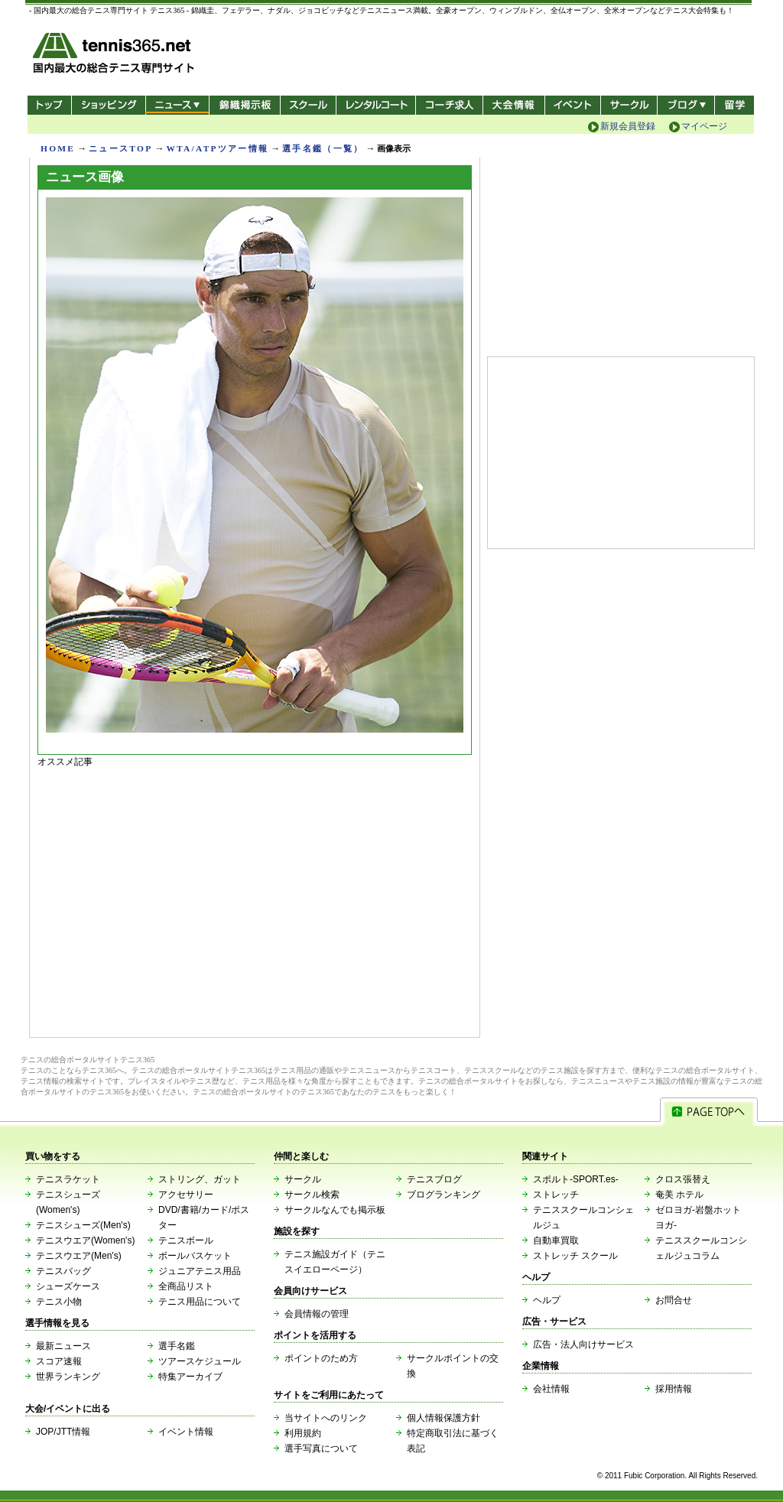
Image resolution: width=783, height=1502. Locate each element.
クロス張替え (682, 1179)
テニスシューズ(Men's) (83, 1225)
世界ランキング (68, 1376)
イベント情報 (185, 1431)
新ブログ (686, 105)
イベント (573, 105)
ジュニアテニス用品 (199, 1271)
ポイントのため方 (321, 1358)
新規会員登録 (627, 126)
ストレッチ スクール (575, 1255)
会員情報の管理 (316, 1314)
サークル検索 (312, 1194)
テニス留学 (734, 105)
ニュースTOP (120, 148)
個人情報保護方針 (443, 1418)
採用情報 (673, 1388)
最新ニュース (63, 1346)
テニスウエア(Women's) (85, 1240)
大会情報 (513, 105)
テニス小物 (59, 1301)
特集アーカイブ (190, 1376)
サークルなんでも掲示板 (334, 1210)
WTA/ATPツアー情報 (217, 148)
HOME (58, 148)
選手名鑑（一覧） (322, 148)
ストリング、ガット (199, 1179)
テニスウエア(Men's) (79, 1255)
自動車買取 (556, 1240)
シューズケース (68, 1286)
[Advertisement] (254, 899)
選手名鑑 (176, 1346)
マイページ (704, 126)
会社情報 (551, 1388)
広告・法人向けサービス (583, 1344)
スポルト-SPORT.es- (576, 1179)
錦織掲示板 (244, 105)
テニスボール (185, 1240)
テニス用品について (199, 1301)
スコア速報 (59, 1361)
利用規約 (302, 1433)
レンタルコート (377, 105)
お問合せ (673, 1300)
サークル (629, 105)
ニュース (177, 105)
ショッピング (108, 105)
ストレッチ (556, 1194)
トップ (49, 105)
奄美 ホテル (679, 1194)
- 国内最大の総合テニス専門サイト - (115, 55)
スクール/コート (308, 105)
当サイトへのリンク (325, 1418)
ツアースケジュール (199, 1361)
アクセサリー (185, 1194)
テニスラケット (68, 1179)
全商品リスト (185, 1286)
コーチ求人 (450, 105)
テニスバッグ (63, 1271)
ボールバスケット (195, 1255)
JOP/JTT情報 (63, 1431)
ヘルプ (546, 1300)
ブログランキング (443, 1194)
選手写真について (321, 1448)
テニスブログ (434, 1179)
